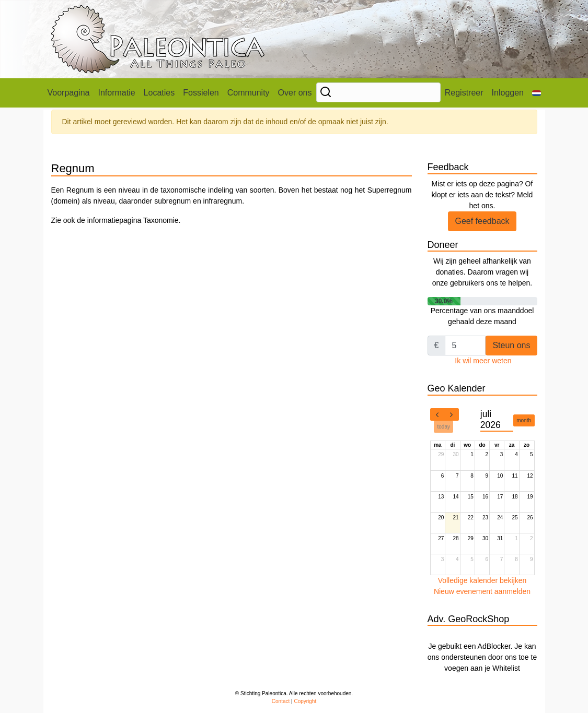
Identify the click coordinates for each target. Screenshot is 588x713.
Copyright (305, 701)
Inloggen (508, 92)
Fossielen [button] (200, 92)
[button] (536, 92)
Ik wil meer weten (483, 360)
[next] (451, 414)
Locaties (159, 92)
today (443, 427)
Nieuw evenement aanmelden (482, 591)
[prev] (437, 414)
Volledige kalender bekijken (482, 580)
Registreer (464, 92)
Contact (281, 701)
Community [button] (248, 92)
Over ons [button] (295, 92)
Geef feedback (482, 221)
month (523, 420)
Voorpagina (69, 92)
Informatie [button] (116, 92)
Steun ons (511, 345)
